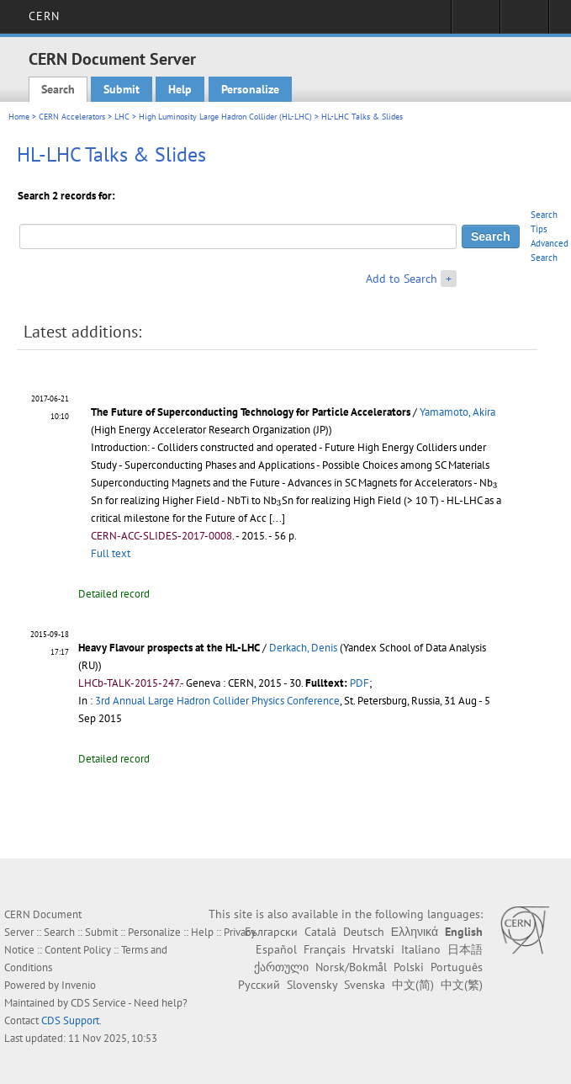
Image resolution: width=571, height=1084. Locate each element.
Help (180, 89)
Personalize (250, 89)
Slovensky (312, 984)
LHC (122, 116)
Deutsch (363, 931)
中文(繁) (462, 984)
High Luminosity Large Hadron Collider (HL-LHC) (225, 116)
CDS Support (70, 1020)
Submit (121, 89)
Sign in (476, 22)
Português (457, 967)
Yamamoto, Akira (457, 412)
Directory (524, 22)
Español (276, 949)
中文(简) (413, 984)
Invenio (78, 985)
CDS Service (98, 1003)
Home (18, 116)
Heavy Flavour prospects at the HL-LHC (169, 647)
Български (271, 931)
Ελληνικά (414, 931)
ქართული (281, 967)
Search (58, 89)
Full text (110, 553)
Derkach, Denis (303, 647)
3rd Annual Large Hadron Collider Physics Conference (217, 700)
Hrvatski (373, 949)
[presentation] (495, 485)
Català (320, 931)
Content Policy (78, 950)
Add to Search (401, 278)
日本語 (465, 949)
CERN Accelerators (72, 116)
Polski (409, 967)
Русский (259, 984)
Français (325, 949)
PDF (359, 683)
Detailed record (114, 594)
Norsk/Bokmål (351, 967)
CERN (44, 16)
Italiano (421, 949)
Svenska (364, 984)
